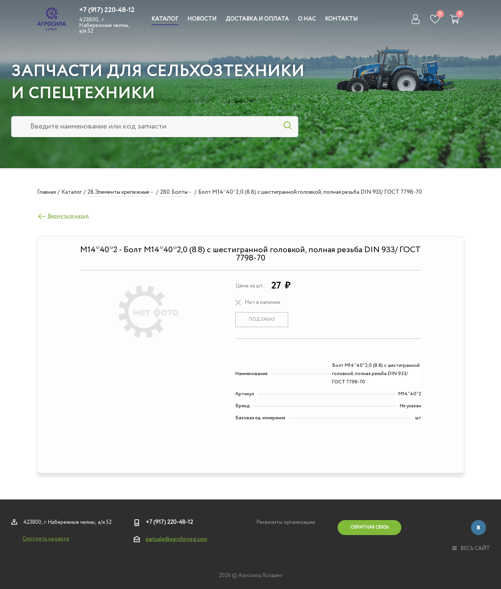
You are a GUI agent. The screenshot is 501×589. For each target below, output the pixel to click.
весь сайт (471, 548)
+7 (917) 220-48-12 (107, 10)
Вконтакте (478, 527)
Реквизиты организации (285, 522)
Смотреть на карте (45, 539)
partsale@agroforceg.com (176, 539)
